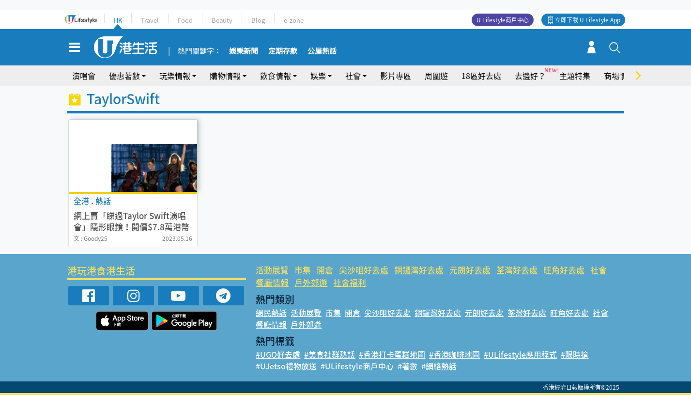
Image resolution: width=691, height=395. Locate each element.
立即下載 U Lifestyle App (587, 20)
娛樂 (318, 75)
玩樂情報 (174, 75)
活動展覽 (272, 270)
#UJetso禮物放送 (286, 366)
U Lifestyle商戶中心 (502, 20)
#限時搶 (574, 354)
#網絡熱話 (439, 366)
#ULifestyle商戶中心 (357, 366)
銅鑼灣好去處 (419, 270)
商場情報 (619, 75)
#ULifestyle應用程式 (520, 354)
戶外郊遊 (310, 282)
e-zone (294, 20)
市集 (302, 270)
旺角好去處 (563, 270)
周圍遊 (436, 75)
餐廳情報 (272, 282)
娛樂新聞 (243, 51)
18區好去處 (481, 75)
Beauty (222, 20)
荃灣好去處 (516, 270)
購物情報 (225, 75)
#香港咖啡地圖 (454, 354)
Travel (150, 20)
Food (185, 20)
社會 (353, 75)
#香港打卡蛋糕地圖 (392, 354)
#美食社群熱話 (329, 354)
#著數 (407, 366)
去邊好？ (530, 75)
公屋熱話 (322, 51)
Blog (258, 20)
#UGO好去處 (278, 354)
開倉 (325, 270)
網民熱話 (271, 312)
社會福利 (349, 282)
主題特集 (574, 75)
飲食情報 (275, 75)
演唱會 (83, 75)
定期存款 (282, 51)
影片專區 (395, 75)
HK (118, 20)
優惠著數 (124, 75)
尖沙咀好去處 (363, 270)
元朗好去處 (470, 270)
